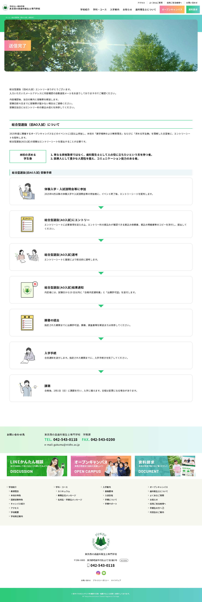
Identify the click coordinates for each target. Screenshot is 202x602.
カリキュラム (64, 491)
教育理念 (15, 491)
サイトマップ (116, 580)
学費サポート (111, 503)
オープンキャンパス (159, 487)
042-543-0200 (103, 439)
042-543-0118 (65, 439)
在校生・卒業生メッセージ (70, 499)
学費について (111, 499)
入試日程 (109, 495)
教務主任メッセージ (67, 495)
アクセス (141, 2)
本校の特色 (16, 495)
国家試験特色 (17, 499)
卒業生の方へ (157, 507)
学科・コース (100, 9)
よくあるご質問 (156, 2)
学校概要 (15, 512)
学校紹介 (85, 9)
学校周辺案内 (17, 516)
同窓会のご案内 (157, 512)
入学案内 (114, 9)
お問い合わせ (192, 2)
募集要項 (109, 491)
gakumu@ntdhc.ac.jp (67, 444)
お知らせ (127, 9)
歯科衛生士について (146, 9)
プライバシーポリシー (101, 580)
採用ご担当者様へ (174, 2)
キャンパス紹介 (18, 503)
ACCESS (124, 560)
